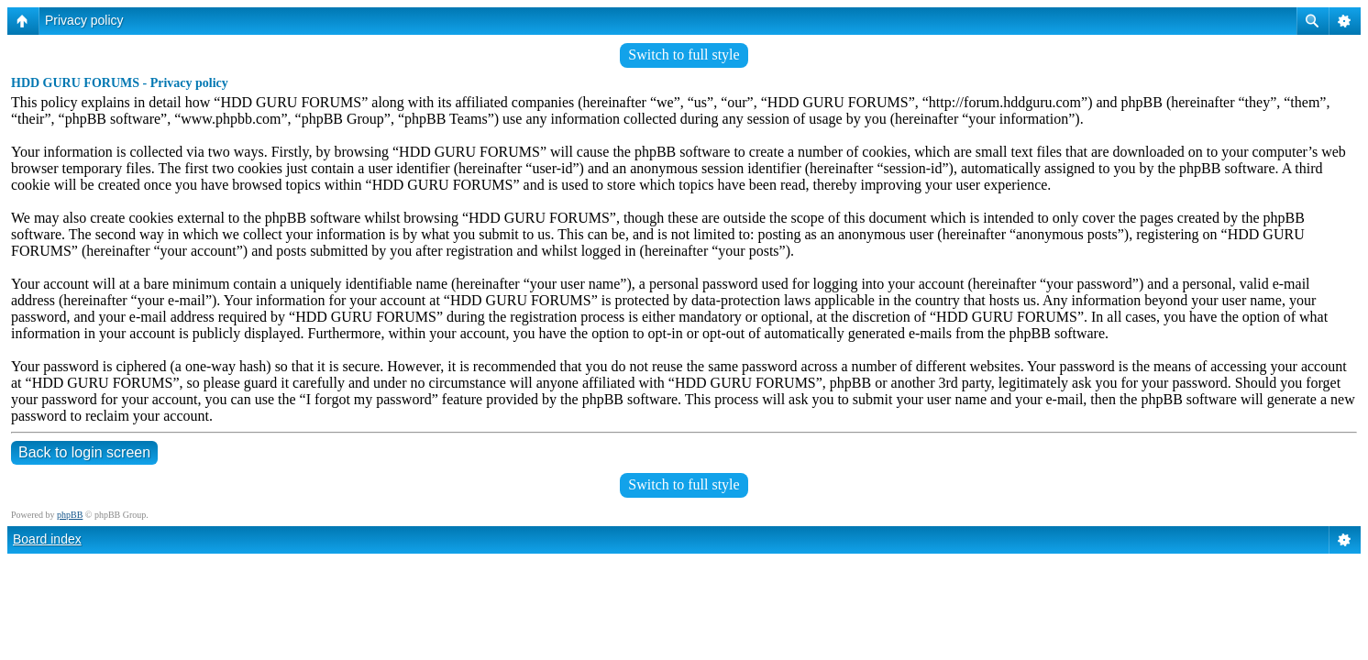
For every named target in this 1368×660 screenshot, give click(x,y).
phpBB (70, 515)
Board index (47, 539)
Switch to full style (683, 54)
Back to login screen (84, 452)
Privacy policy (84, 20)
